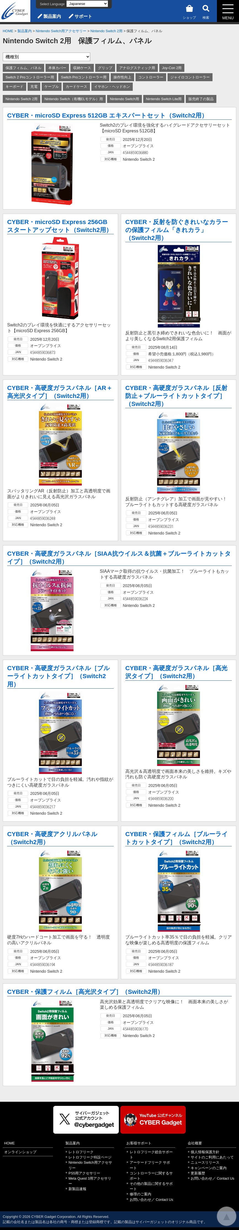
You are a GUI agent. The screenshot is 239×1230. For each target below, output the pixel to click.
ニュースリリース (205, 1162)
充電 (34, 86)
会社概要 (195, 1143)
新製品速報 (77, 1189)
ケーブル (51, 86)
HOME (8, 31)
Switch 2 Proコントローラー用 (30, 77)
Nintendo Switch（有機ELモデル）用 (73, 99)
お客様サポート (139, 1143)
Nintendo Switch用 (124, 99)
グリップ (105, 68)
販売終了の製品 (201, 99)
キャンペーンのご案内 (209, 1168)
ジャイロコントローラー (190, 77)
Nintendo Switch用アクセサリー (61, 31)
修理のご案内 (140, 1194)
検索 (206, 11)
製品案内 (52, 16)
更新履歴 (198, 1173)
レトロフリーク (81, 1152)
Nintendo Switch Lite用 (164, 99)
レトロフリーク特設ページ (89, 1157)
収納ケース (82, 68)
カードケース (76, 86)
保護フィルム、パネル (23, 68)
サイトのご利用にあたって (212, 1157)
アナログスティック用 (137, 68)
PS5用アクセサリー (84, 1173)
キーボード (14, 86)
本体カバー (57, 68)
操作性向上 (122, 77)
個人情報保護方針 (205, 1152)
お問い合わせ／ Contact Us (151, 1200)
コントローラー (150, 77)
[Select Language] (87, 4)
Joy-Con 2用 (172, 68)
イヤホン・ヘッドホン (112, 86)
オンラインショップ (20, 1152)
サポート (83, 16)
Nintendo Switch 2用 (107, 31)
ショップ (189, 11)
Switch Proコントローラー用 (84, 77)
